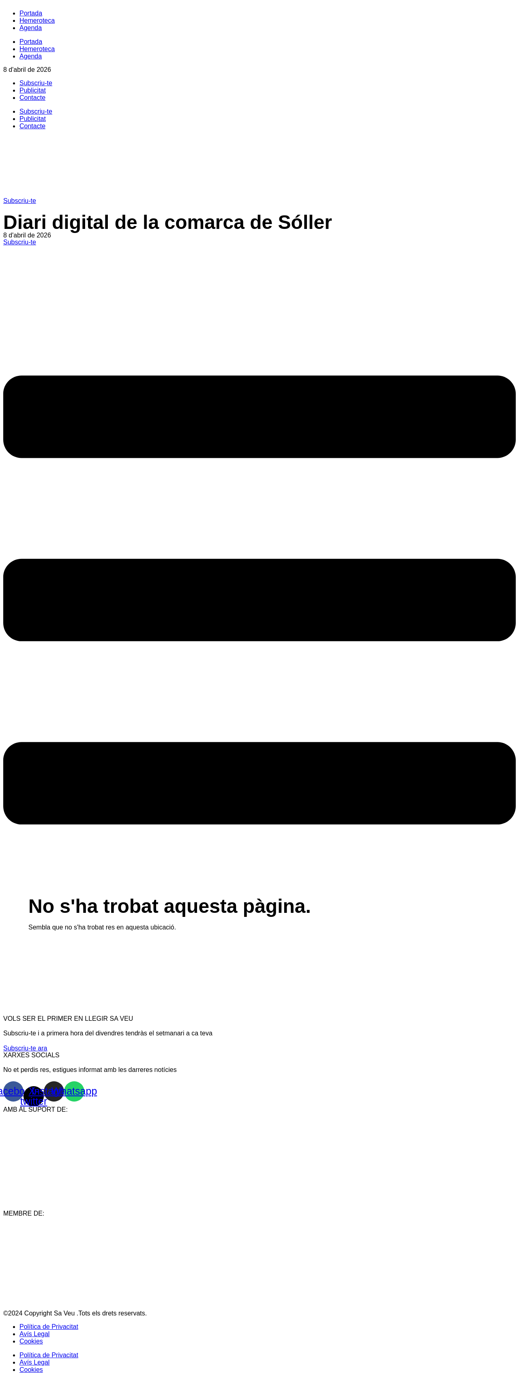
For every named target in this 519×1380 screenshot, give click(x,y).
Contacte (32, 97)
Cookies (31, 1341)
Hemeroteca (37, 20)
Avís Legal (34, 1333)
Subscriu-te (35, 83)
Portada (30, 13)
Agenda (30, 27)
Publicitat (32, 90)
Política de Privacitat (48, 1326)
